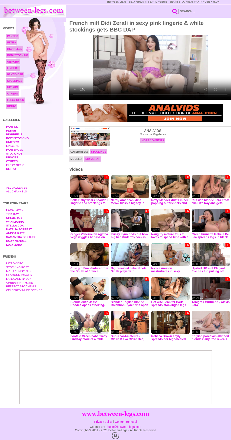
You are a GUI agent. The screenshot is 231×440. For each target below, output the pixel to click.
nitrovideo (14, 263)
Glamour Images (19, 275)
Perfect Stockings (21, 286)
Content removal (126, 421)
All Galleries (16, 187)
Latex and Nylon (19, 278)
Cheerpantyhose (19, 282)
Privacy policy (103, 421)
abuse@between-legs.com (123, 427)
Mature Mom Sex (19, 271)
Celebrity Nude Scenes (24, 290)
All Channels (16, 191)
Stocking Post (17, 267)
